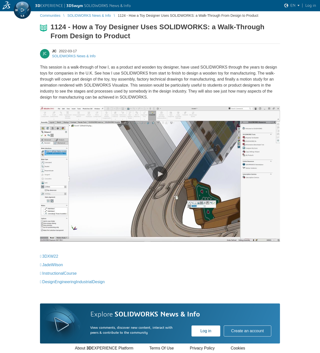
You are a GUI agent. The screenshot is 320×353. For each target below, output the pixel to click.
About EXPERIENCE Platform (104, 348)
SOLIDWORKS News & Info (74, 56)
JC (54, 51)
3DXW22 (50, 256)
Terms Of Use (161, 348)
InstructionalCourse (59, 273)
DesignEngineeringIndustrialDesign (73, 282)
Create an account (247, 331)
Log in (205, 331)
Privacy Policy (202, 348)
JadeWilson (52, 265)
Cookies (238, 348)
